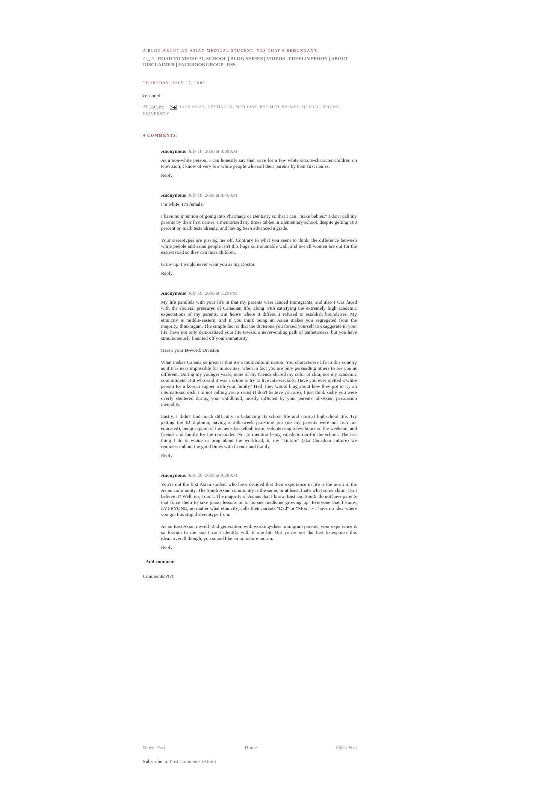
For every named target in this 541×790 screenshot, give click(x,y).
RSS (231, 64)
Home (251, 747)
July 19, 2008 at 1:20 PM (212, 293)
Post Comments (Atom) (193, 761)
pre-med (270, 107)
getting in (220, 107)
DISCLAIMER (159, 64)
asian (198, 107)
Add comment (160, 561)
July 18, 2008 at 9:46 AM (212, 195)
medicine (246, 107)
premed (291, 107)
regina (331, 107)
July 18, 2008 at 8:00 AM (212, 151)
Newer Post (154, 747)
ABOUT (339, 58)
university (156, 114)
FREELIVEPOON (308, 58)
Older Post (346, 747)
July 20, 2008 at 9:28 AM (212, 475)
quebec (311, 107)
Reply (166, 175)
